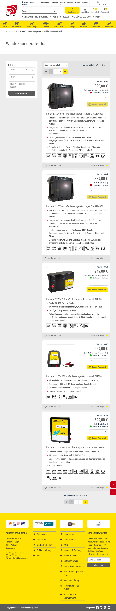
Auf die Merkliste (53, 165)
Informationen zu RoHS (71, 587)
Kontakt (70, 3)
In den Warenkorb (97, 289)
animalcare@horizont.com (17, 558)
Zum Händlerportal (101, 3)
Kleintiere (83, 25)
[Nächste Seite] (65, 71)
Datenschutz (69, 539)
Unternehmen (45, 3)
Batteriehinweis (71, 561)
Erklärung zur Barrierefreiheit (70, 596)
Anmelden (85, 10)
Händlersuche (72, 10)
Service (62, 3)
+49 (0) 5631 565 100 (15, 552)
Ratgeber (55, 3)
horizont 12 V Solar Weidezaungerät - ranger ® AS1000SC (74, 113)
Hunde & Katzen (59, 25)
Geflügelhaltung (81, 16)
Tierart (21, 77)
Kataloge (85, 2)
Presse (77, 3)
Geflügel (72, 25)
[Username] (98, 559)
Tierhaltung (41, 16)
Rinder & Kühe (17, 25)
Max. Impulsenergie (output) (21, 85)
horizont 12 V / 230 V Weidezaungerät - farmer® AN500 (74, 299)
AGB (66, 545)
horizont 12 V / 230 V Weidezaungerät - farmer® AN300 (74, 376)
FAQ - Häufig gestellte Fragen (73, 573)
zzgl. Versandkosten (101, 90)
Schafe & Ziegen (32, 25)
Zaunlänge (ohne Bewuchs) (21, 70)
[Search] (36, 11)
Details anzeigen (99, 165)
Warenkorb (105, 10)
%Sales (97, 16)
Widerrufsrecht (70, 555)
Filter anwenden (21, 93)
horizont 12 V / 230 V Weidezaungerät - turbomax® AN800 (75, 447)
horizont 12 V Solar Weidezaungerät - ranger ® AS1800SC (74, 206)
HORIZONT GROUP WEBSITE (28, 3)
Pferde (5, 25)
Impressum (69, 534)
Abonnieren (98, 565)
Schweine (46, 25)
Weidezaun (27, 16)
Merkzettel (95, 10)
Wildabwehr (96, 25)
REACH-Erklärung (71, 580)
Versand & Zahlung (72, 550)
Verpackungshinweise (73, 566)
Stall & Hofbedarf (60, 16)
